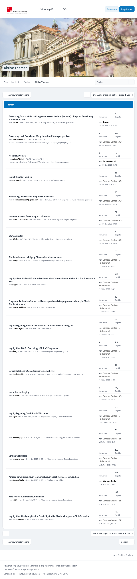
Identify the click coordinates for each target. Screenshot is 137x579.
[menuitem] (45, 9)
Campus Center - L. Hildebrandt (109, 261)
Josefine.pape (17, 437)
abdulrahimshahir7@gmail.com (25, 199)
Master (43, 284)
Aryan (14, 416)
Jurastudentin (17, 139)
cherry (14, 351)
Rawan (15, 122)
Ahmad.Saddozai (19, 307)
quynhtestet (17, 180)
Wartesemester (16, 235)
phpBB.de (35, 569)
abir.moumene (18, 519)
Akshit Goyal (17, 328)
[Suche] (126, 82)
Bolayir (15, 260)
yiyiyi (14, 284)
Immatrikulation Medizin (20, 177)
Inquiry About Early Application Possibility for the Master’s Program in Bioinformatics (49, 516)
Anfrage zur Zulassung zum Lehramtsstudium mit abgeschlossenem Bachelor (44, 476)
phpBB (18, 565)
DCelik (15, 239)
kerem (15, 500)
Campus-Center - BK (112, 438)
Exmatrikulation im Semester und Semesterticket (31, 371)
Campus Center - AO (112, 141)
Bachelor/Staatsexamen (55, 180)
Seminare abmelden (18, 455)
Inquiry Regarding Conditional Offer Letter (28, 413)
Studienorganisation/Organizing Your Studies (65, 374)
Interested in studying (19, 392)
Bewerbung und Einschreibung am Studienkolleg (31, 196)
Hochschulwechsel (17, 155)
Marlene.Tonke (18, 480)
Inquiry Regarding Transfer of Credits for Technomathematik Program (41, 325)
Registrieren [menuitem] (127, 9)
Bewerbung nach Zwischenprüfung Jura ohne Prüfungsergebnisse (39, 136)
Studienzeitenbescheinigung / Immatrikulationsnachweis (35, 257)
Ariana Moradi (18, 159)
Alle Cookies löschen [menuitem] (121, 555)
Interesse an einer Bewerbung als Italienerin (29, 216)
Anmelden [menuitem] (112, 9)
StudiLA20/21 (17, 374)
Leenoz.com (71, 565)
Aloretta (15, 395)
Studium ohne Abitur (55, 480)
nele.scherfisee (18, 459)
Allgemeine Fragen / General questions (58, 122)
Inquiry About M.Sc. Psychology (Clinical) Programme (33, 348)
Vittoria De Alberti (19, 219)
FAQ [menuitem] (62, 9)
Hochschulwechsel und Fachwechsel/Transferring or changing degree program (40, 142)
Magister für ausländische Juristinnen (26, 496)
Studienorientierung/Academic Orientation (63, 437)
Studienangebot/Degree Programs (63, 219)
